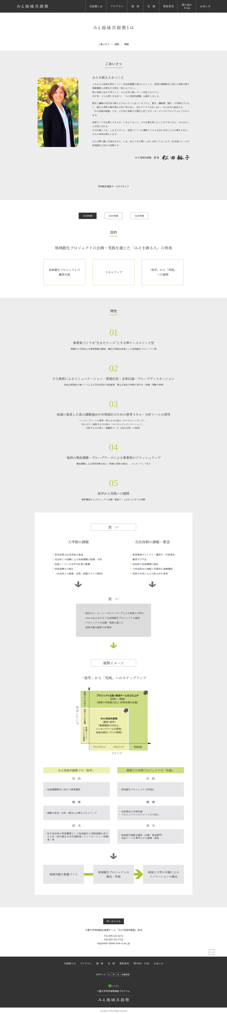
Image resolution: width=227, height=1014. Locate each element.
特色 (126, 44)
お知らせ (201, 12)
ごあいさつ (103, 44)
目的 (117, 44)
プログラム (112, 12)
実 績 (147, 12)
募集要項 (164, 12)
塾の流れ (183, 12)
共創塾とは (91, 12)
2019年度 (113, 215)
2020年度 (139, 215)
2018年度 (87, 215)
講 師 (131, 12)
